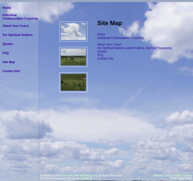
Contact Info (105, 58)
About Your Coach (109, 44)
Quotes (102, 51)
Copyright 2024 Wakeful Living (79, 175)
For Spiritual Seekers (18, 35)
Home (101, 34)
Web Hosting (184, 175)
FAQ (100, 55)
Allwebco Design (163, 175)
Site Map (9, 62)
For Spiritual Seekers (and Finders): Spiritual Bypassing (134, 48)
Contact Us (86, 178)
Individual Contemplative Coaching (120, 38)
